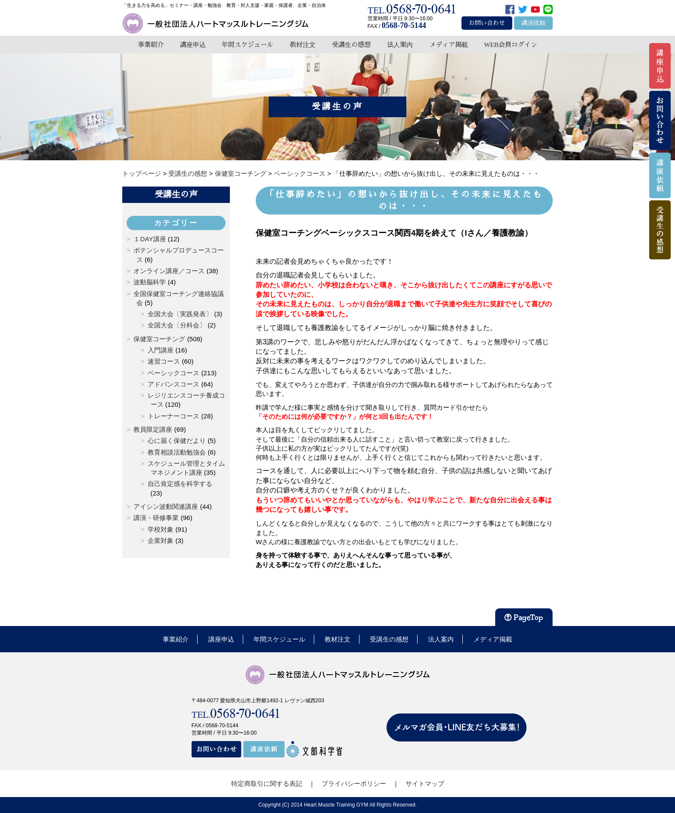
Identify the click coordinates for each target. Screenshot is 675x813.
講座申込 (193, 44)
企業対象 (160, 540)
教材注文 (303, 44)
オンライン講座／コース (168, 270)
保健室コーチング (159, 339)
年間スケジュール (247, 44)
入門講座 (160, 350)
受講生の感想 (351, 44)
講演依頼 (533, 23)
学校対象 (160, 529)
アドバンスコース (173, 384)
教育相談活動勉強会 (177, 452)
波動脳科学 (149, 282)
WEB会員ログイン (510, 44)
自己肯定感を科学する (180, 483)
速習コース (164, 361)
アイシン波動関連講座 (165, 506)
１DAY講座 (149, 239)
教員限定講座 (152, 429)
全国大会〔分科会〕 (177, 325)
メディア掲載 (448, 44)
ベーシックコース (173, 373)
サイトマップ (425, 783)
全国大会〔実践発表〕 (180, 314)
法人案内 (400, 44)
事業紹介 (151, 44)
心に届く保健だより (177, 440)
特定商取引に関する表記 (266, 783)
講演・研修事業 (156, 517)
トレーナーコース (173, 416)
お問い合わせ (487, 23)
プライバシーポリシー (354, 783)
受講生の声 (176, 194)
